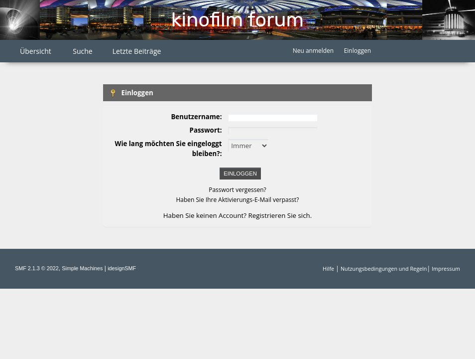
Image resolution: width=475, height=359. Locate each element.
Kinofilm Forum (237, 19)
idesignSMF (122, 268)
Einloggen (357, 50)
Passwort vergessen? (237, 189)
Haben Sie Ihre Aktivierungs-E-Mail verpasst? (237, 199)
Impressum (446, 268)
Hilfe (328, 268)
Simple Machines (82, 268)
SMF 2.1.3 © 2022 (37, 268)
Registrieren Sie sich (279, 215)
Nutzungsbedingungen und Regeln (384, 268)
